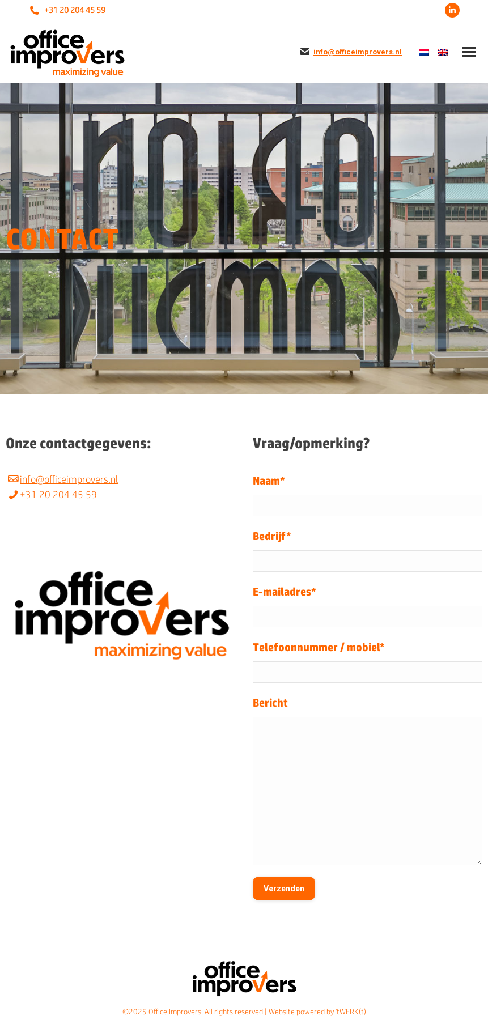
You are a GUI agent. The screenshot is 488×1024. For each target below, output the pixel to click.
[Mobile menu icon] (469, 52)
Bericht (270, 702)
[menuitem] (422, 52)
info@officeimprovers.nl (357, 52)
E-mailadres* (284, 591)
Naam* (269, 480)
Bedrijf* (272, 535)
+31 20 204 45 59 (74, 10)
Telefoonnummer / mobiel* (318, 646)
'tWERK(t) (351, 1011)
